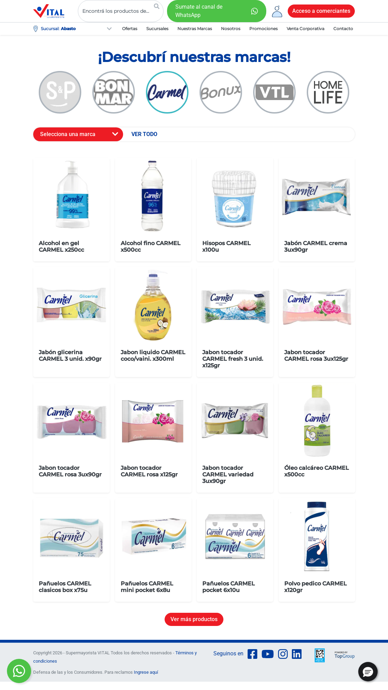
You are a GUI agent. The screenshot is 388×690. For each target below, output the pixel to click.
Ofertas (129, 28)
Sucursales (157, 28)
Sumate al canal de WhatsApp (198, 10)
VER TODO (144, 134)
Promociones (263, 28)
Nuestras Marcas (194, 28)
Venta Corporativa (305, 28)
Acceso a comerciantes (321, 11)
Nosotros (230, 28)
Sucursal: (50, 28)
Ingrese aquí (146, 672)
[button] (368, 671)
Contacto (343, 28)
